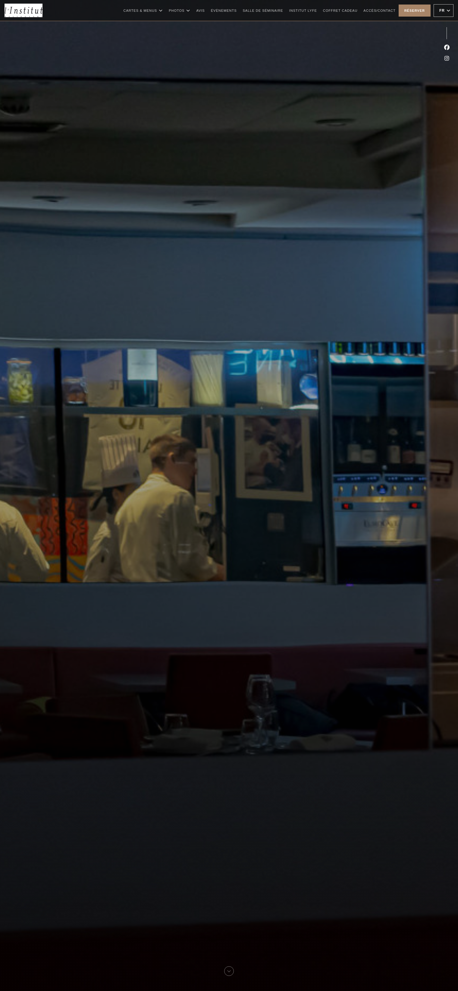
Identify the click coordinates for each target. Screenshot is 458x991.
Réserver (414, 10)
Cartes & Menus (143, 10)
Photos (179, 10)
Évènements (224, 10)
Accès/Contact (379, 10)
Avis (200, 10)
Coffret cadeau (340, 9)
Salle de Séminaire (263, 10)
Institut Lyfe (303, 9)
